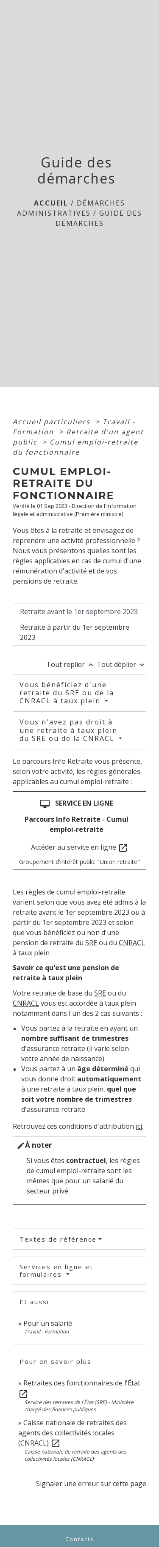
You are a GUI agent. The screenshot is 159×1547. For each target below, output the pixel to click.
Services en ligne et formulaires (56, 1270)
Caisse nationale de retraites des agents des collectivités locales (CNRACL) (72, 1433)
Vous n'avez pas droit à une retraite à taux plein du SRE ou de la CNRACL (68, 730)
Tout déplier (121, 664)
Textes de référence (58, 1239)
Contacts (79, 1539)
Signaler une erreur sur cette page (91, 1483)
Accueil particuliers (53, 421)
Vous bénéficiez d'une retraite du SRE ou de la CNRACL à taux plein (67, 692)
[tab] (79, 611)
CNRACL (132, 942)
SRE (91, 942)
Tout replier (71, 664)
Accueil (51, 203)
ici (139, 1126)
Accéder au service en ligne (79, 847)
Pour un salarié (47, 1323)
